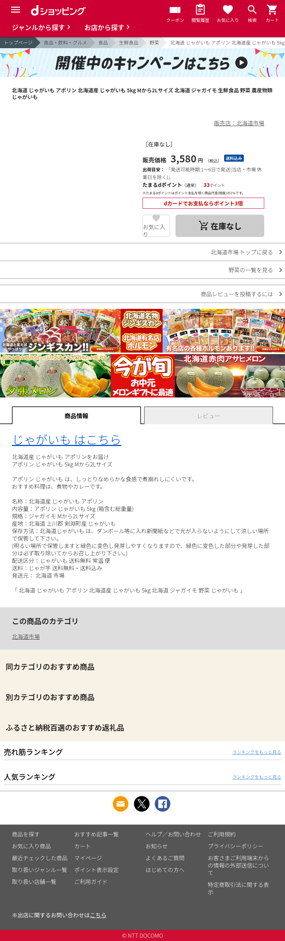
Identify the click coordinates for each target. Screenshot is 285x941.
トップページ (18, 42)
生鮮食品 (128, 42)
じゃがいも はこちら (66, 439)
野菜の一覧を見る (251, 270)
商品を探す (26, 834)
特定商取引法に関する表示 (238, 888)
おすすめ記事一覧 (96, 834)
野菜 (154, 42)
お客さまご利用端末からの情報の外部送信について (238, 865)
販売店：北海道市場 (239, 123)
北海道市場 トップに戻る (242, 252)
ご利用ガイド (91, 881)
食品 (103, 42)
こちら (98, 915)
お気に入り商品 (31, 846)
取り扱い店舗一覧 (34, 881)
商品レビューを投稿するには (237, 294)
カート (82, 846)
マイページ (88, 858)
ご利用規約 (222, 834)
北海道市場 (26, 636)
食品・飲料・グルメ (65, 42)
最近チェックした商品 (40, 858)
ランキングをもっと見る (256, 752)
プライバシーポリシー (235, 846)
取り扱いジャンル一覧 (39, 870)
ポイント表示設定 (96, 870)
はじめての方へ (164, 870)
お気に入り (154, 230)
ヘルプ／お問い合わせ (173, 834)
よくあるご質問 (164, 858)
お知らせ (156, 846)
